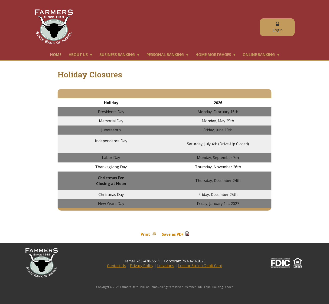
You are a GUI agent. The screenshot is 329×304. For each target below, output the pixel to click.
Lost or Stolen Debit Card (200, 265)
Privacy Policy (141, 265)
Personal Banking (165, 54)
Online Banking (259, 54)
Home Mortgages (213, 54)
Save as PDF (172, 234)
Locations (165, 265)
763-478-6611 (148, 261)
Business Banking (117, 54)
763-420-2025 (193, 261)
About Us (78, 54)
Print (145, 234)
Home (55, 54)
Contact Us (116, 265)
